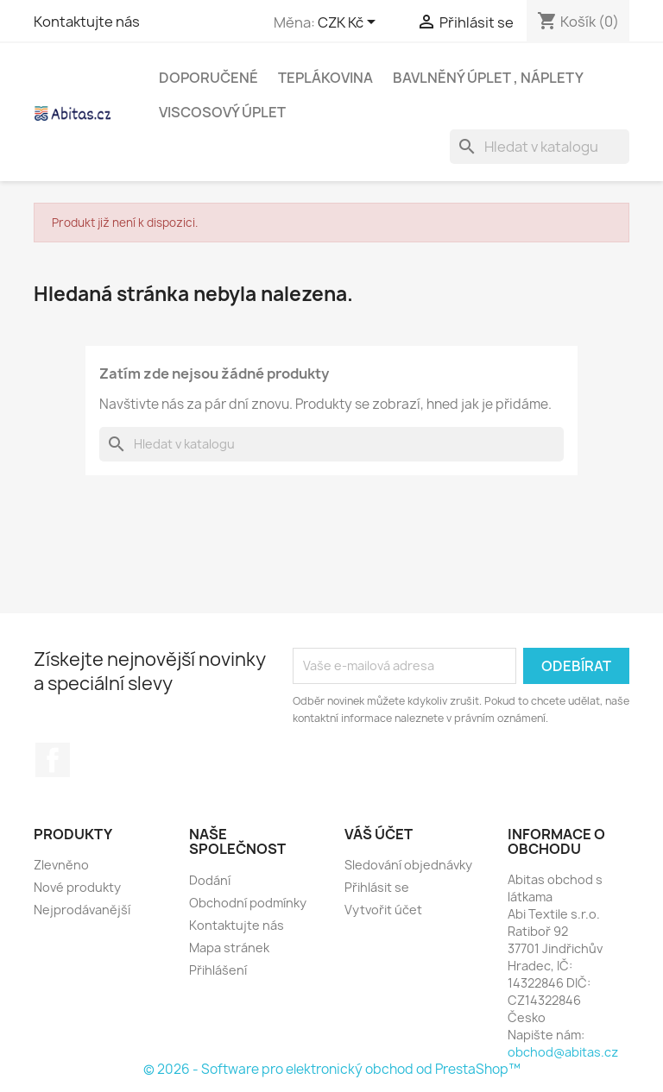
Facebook (52, 760)
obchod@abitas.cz (563, 1052)
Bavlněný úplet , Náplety (488, 77)
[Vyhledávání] (539, 146)
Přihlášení (218, 970)
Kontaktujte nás (87, 21)
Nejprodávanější (82, 909)
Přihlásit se (376, 887)
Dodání (209, 880)
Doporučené (208, 77)
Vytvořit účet (383, 909)
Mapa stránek (229, 947)
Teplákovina (325, 77)
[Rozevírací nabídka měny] (350, 23)
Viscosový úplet (222, 112)
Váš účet (378, 834)
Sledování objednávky (408, 865)
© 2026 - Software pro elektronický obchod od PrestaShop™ (332, 1069)
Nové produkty (77, 887)
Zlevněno (61, 865)
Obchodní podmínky (247, 902)
